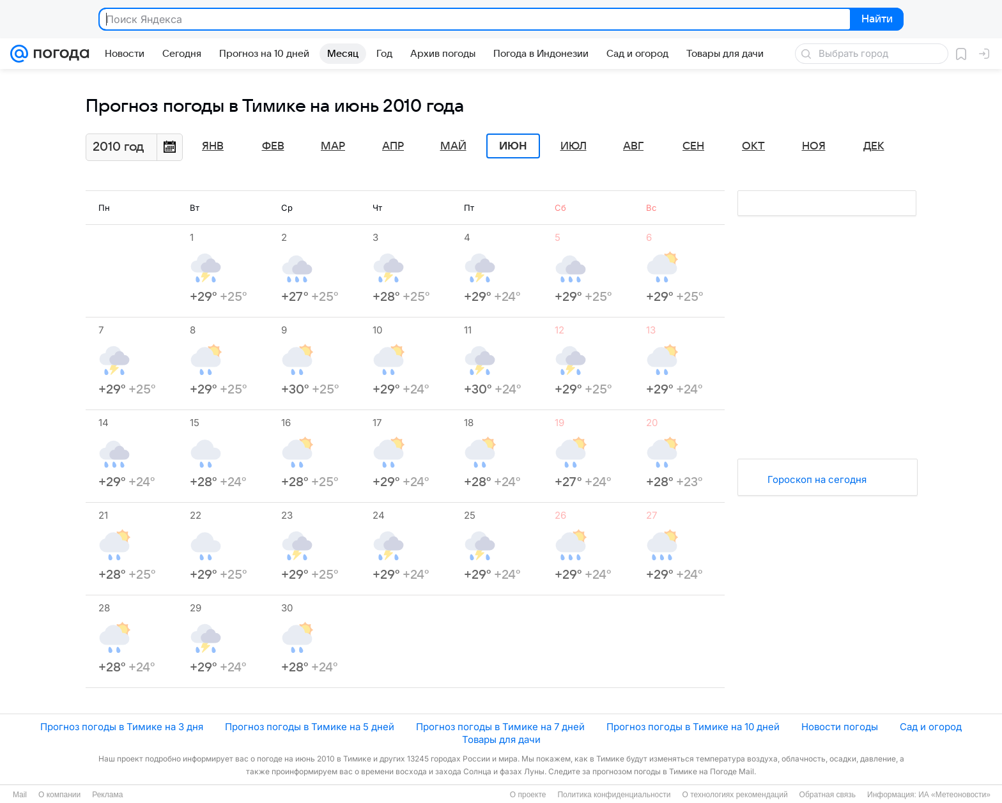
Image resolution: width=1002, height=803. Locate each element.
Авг (633, 146)
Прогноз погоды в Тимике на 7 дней (500, 727)
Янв (213, 146)
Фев (273, 146)
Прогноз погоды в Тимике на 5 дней (309, 727)
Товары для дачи (501, 739)
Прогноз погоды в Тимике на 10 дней (693, 727)
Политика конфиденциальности (613, 794)
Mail (20, 794)
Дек (873, 146)
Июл (573, 146)
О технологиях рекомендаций (734, 794)
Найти (875, 20)
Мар (333, 146)
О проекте (528, 794)
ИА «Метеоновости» (954, 794)
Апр (393, 146)
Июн (513, 146)
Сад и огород (931, 727)
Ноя (814, 146)
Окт (753, 146)
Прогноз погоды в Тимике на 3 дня (121, 727)
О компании (59, 794)
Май (453, 146)
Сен (693, 146)
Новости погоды (839, 727)
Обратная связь (827, 794)
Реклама (107, 794)
